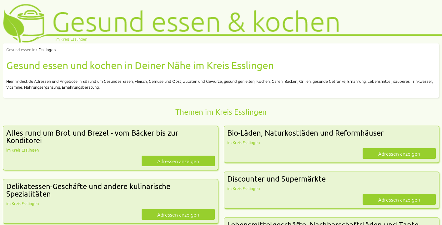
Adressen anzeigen (178, 161)
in (20, 49)
